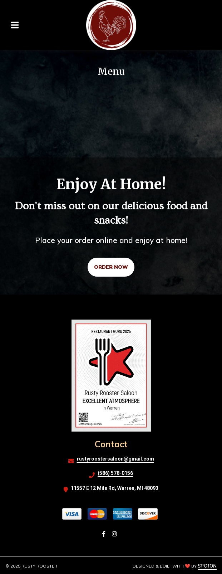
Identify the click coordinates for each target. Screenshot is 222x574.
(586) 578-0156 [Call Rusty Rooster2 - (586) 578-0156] (115, 473)
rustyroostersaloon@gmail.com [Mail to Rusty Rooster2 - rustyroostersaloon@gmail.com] (115, 459)
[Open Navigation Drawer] (15, 25)
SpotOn (207, 566)
